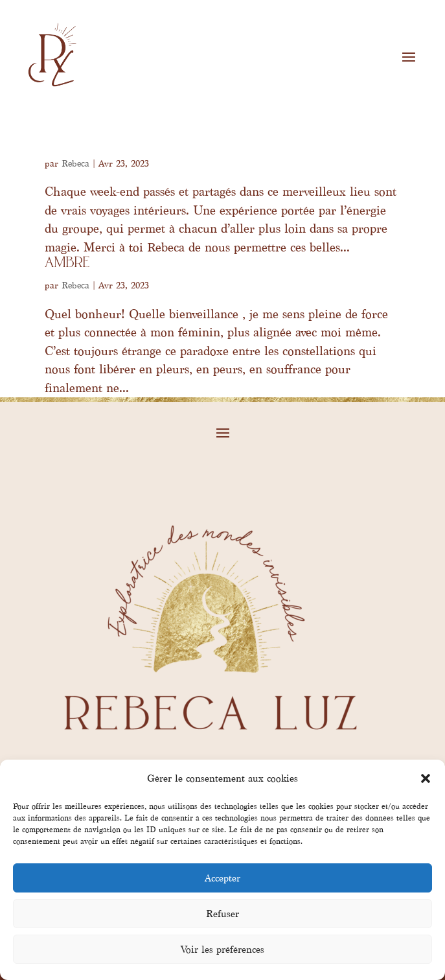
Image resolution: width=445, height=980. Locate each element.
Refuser (222, 914)
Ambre (67, 263)
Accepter (222, 878)
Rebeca (75, 164)
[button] (425, 778)
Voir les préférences (222, 949)
